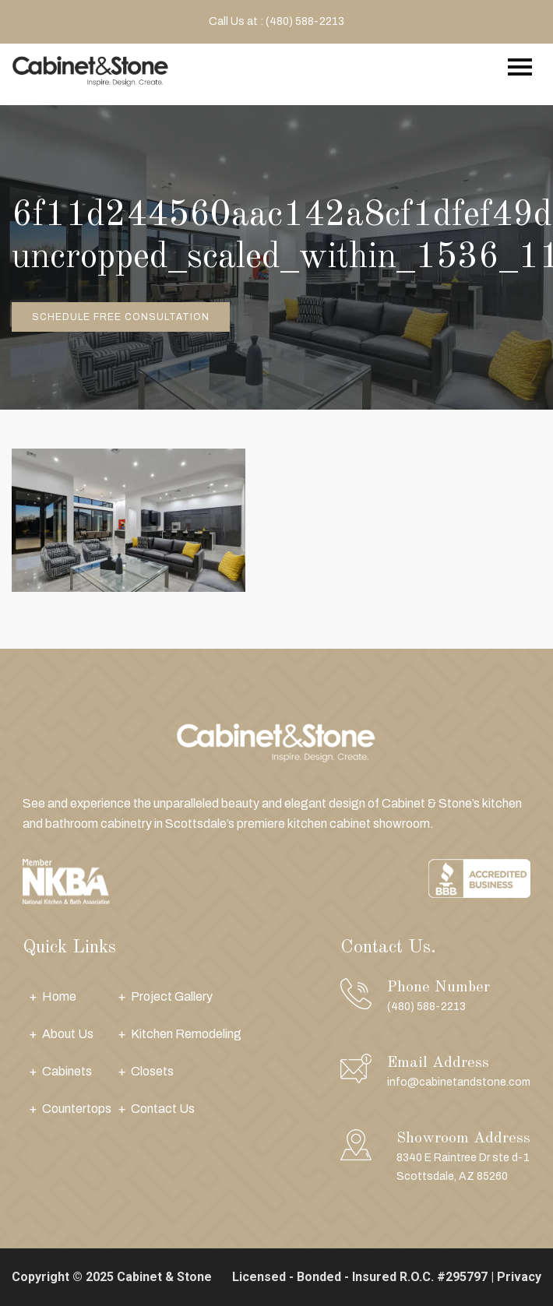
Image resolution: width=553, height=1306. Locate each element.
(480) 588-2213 (426, 1006)
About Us (67, 1033)
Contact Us (163, 1108)
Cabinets (67, 1071)
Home (59, 996)
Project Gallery (172, 996)
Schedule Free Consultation (121, 317)
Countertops (76, 1108)
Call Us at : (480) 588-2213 (276, 21)
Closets (152, 1071)
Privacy (519, 1276)
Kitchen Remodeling (186, 1033)
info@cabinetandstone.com (458, 1082)
